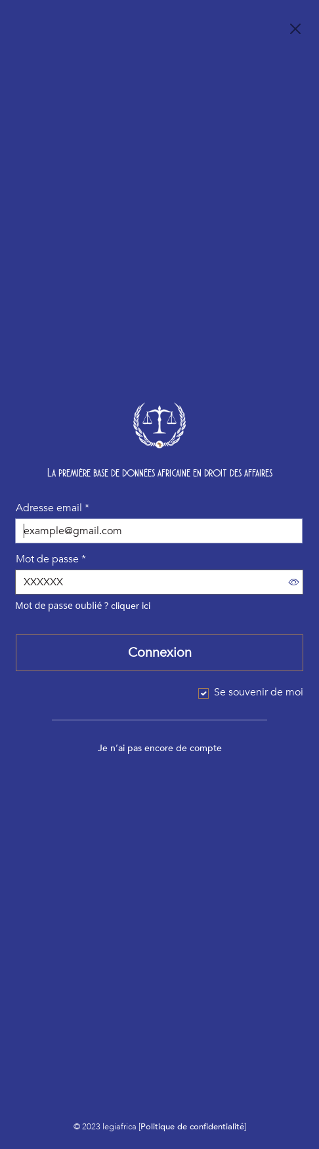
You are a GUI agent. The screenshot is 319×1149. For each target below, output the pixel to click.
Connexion (160, 652)
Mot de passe (51, 559)
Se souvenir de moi (258, 692)
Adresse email (52, 508)
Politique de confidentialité (192, 1127)
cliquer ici (130, 606)
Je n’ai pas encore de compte (160, 748)
